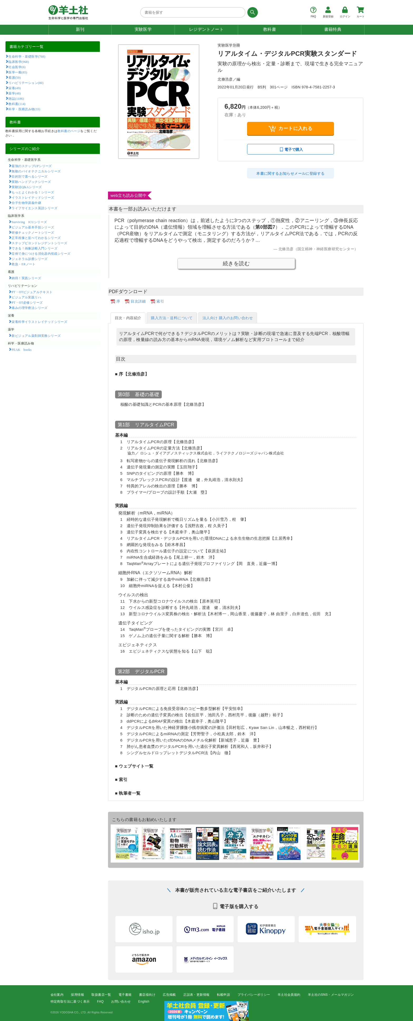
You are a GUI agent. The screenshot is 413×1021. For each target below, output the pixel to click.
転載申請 (223, 995)
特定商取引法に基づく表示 (70, 1001)
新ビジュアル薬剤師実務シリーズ (36, 335)
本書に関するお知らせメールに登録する (290, 173)
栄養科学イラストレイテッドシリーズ (39, 321)
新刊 (80, 29)
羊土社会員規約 (289, 995)
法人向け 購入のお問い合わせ (228, 318)
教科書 (269, 29)
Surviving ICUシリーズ (29, 221)
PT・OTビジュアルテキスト (32, 291)
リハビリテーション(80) (25, 82)
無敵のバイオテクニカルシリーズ (36, 171)
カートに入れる (290, 128)
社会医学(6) (17, 66)
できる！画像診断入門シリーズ (34, 248)
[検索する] (251, 12)
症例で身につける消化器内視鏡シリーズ (41, 253)
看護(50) (14, 77)
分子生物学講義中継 (26, 202)
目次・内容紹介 (128, 318)
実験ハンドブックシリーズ (31, 181)
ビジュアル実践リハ (26, 297)
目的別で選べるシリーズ (29, 176)
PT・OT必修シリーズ (27, 302)
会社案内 (57, 995)
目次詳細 (138, 301)
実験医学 (143, 29)
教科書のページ (68, 131)
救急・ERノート (23, 264)
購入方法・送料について (172, 318)
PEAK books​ (21, 349)
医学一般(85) (17, 72)
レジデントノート (206, 29)
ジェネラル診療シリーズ (29, 258)
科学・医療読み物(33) (24, 109)
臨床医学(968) (18, 61)
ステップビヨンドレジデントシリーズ (39, 242)
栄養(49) (14, 87)
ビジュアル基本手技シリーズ (33, 227)
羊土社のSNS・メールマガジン (331, 995)
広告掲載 (169, 995)
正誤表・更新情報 (196, 995)
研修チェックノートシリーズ (33, 232)
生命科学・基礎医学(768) (26, 56)
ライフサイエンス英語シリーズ (34, 207)
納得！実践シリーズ (26, 277)
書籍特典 (333, 29)
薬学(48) (14, 93)
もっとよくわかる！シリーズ (33, 192)
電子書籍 (125, 995)
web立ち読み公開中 (129, 195)
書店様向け (147, 995)
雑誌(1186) (16, 98)
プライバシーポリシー (254, 995)
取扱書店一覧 (101, 995)
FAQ (100, 1001)
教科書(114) (17, 103)
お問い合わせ (121, 1001)
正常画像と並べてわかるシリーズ (36, 237)
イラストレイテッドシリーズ (33, 197)
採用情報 (77, 995)
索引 (160, 301)
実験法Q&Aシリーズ (27, 186)
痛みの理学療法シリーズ (29, 307)
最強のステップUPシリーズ (32, 165)
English (143, 1001)
